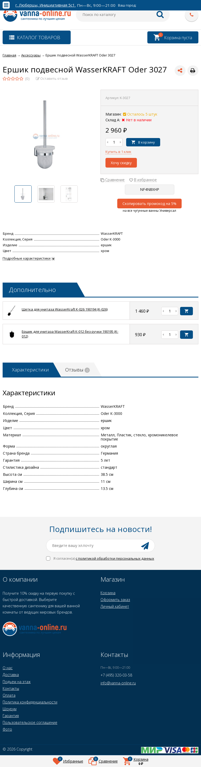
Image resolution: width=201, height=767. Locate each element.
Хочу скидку (121, 162)
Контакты (11, 688)
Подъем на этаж (17, 681)
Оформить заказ (115, 599)
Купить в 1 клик (118, 151)
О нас (8, 667)
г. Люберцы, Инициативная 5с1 (45, 5)
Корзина (107, 592)
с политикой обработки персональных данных (115, 558)
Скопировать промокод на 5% (149, 203)
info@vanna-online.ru (118, 682)
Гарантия (11, 715)
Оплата (9, 695)
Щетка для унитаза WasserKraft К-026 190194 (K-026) (65, 309)
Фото (7, 729)
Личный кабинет (114, 606)
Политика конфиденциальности (30, 702)
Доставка (11, 674)
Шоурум (9, 708)
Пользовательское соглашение (30, 722)
